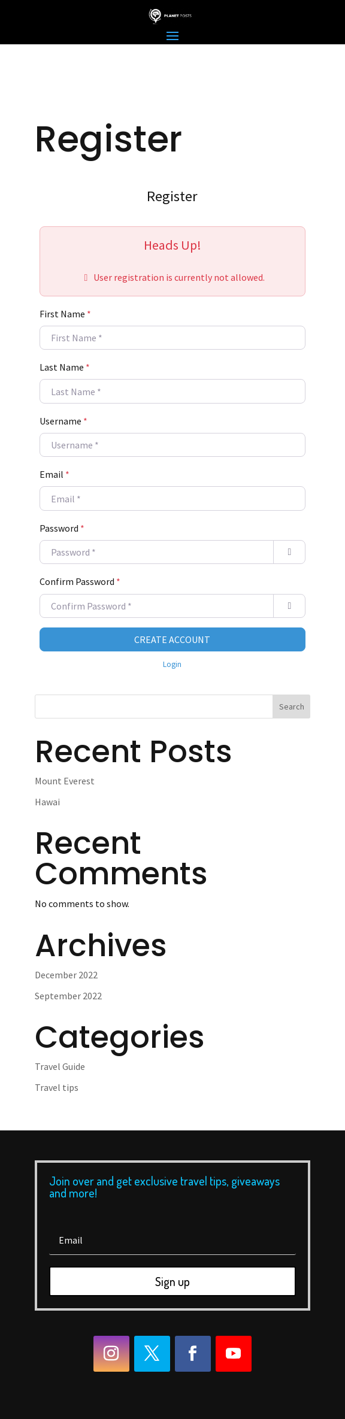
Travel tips (56, 1087)
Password (62, 528)
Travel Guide (60, 1066)
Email (54, 474)
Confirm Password (80, 581)
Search (291, 706)
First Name (65, 314)
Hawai (47, 802)
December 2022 (66, 975)
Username (63, 421)
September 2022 (68, 996)
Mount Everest (65, 781)
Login (172, 664)
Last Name (65, 367)
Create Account (172, 639)
